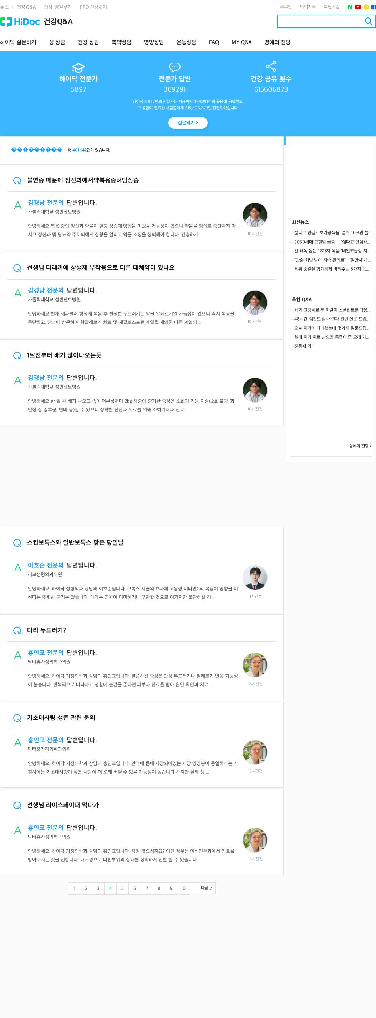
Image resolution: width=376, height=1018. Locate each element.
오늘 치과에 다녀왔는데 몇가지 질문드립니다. (333, 328)
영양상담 (154, 42)
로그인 (286, 7)
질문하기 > (188, 123)
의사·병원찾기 (58, 7)
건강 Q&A (26, 7)
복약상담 (122, 42)
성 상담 (57, 42)
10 (183, 888)
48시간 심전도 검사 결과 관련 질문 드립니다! (333, 319)
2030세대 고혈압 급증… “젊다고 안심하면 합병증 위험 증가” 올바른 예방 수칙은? (333, 242)
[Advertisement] (142, 477)
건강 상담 (88, 42)
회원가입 (332, 7)
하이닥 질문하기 (18, 42)
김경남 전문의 (46, 203)
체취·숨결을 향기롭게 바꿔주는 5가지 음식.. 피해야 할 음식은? (333, 269)
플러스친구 (366, 7)
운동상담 (187, 42)
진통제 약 (302, 346)
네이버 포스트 (350, 7)
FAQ (214, 42)
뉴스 (4, 7)
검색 (368, 21)
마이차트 (308, 7)
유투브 (358, 7)
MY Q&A (242, 42)
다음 (204, 888)
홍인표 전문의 (46, 653)
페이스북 (373, 7)
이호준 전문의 (46, 565)
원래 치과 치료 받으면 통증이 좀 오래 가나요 (333, 337)
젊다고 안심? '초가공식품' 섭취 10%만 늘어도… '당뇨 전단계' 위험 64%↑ (333, 233)
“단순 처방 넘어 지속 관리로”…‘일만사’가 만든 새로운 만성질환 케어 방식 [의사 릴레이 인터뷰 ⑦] (333, 260)
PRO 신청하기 (93, 7)
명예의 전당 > (360, 446)
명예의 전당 (277, 42)
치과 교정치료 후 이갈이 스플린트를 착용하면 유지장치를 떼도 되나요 (333, 310)
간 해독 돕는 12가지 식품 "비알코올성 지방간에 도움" (333, 251)
